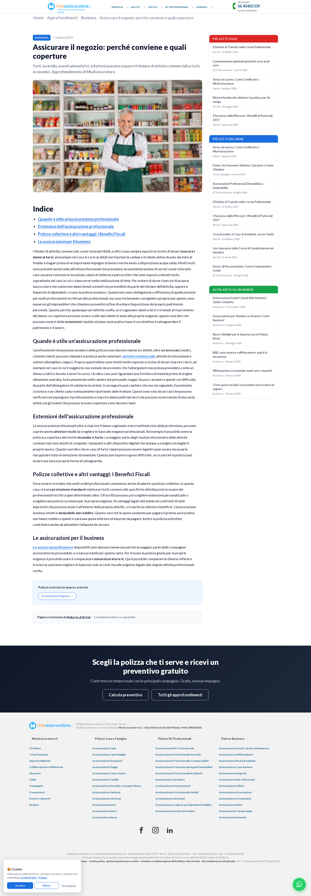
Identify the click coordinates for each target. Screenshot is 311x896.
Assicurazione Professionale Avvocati (178, 754)
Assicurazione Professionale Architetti (179, 773)
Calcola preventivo (125, 694)
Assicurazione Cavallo (105, 779)
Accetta (20, 885)
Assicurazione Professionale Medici (177, 792)
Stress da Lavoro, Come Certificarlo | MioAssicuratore (236, 81)
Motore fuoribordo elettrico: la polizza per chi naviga (241, 99)
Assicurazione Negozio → (57, 596)
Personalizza (69, 885)
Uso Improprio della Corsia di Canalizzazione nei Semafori (243, 250)
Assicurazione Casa (104, 748)
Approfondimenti (62, 17)
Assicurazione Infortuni (106, 798)
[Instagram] (155, 830)
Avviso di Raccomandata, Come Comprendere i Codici (242, 268)
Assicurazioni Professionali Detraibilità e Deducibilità (238, 186)
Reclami (33, 804)
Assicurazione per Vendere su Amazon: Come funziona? (241, 318)
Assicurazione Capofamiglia (109, 754)
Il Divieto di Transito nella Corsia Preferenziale (242, 47)
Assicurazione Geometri (170, 779)
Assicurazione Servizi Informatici (175, 811)
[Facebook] (141, 830)
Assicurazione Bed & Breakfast (237, 760)
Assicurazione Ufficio (231, 785)
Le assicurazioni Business (53, 547)
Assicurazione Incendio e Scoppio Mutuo (116, 785)
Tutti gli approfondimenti (180, 694)
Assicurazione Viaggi (104, 767)
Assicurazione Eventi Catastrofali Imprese (244, 748)
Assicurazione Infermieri (170, 798)
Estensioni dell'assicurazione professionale (76, 226)
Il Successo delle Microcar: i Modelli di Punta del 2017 (243, 118)
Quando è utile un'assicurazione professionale (78, 219)
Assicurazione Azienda (232, 817)
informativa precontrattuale (218, 861)
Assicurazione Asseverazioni (173, 785)
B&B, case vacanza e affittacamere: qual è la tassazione (240, 354)
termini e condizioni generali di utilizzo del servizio (170, 861)
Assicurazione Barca (104, 817)
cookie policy (97, 861)
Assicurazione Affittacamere (236, 754)
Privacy (42, 877)
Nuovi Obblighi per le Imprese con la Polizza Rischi (240, 336)
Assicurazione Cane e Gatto (109, 773)
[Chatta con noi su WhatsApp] (299, 884)
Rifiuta (46, 885)
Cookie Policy (28, 877)
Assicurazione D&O (230, 804)
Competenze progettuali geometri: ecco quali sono (241, 63)
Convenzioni (36, 792)
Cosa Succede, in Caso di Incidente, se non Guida (243, 234)
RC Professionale (176, 7)
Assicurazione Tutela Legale (235, 811)
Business (89, 17)
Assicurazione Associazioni (235, 792)
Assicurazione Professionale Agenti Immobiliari (184, 767)
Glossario (35, 773)
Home (38, 17)
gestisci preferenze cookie (122, 861)
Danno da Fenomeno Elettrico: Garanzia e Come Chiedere (243, 167)
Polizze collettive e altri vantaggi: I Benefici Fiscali (81, 234)
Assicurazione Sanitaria (106, 792)
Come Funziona (38, 754)
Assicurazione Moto (104, 811)
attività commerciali (138, 356)
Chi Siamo (35, 748)
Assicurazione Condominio (235, 798)
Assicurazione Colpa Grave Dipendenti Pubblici (183, 804)
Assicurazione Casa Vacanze (235, 767)
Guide (32, 779)
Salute (135, 7)
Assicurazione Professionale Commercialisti (182, 760)
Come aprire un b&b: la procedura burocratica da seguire (244, 387)
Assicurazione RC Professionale (175, 748)
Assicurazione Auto (104, 804)
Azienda (201, 7)
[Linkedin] (169, 830)
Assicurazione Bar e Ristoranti (237, 779)
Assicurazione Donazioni (107, 760)
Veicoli (152, 7)
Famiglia (117, 7)
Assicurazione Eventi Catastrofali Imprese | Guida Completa (240, 300)
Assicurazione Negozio (233, 773)
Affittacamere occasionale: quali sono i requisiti (242, 370)
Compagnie (36, 785)
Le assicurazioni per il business (64, 241)
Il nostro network (39, 798)
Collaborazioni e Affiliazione (46, 767)
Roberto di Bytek (78, 617)
